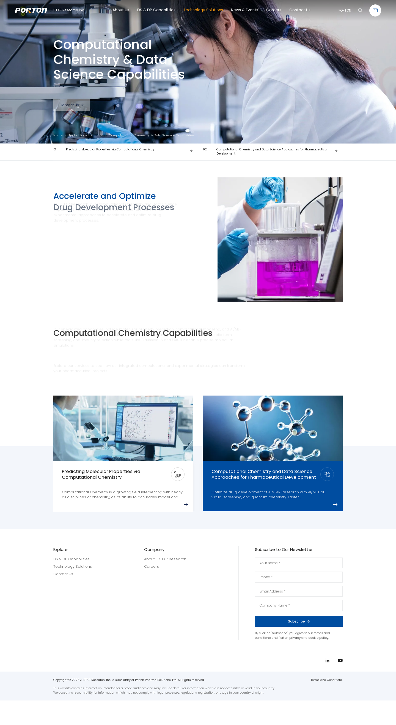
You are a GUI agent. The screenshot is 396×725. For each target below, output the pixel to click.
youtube (379, 375)
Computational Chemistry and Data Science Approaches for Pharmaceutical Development (265, 151)
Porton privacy (290, 637)
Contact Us (299, 10)
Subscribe (312, 621)
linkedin (379, 364)
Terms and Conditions (327, 680)
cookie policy (318, 637)
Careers (273, 10)
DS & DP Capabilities (156, 10)
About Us (120, 10)
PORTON (345, 10)
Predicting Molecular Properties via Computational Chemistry (104, 149)
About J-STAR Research (165, 559)
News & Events (244, 10)
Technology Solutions (203, 10)
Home (57, 135)
